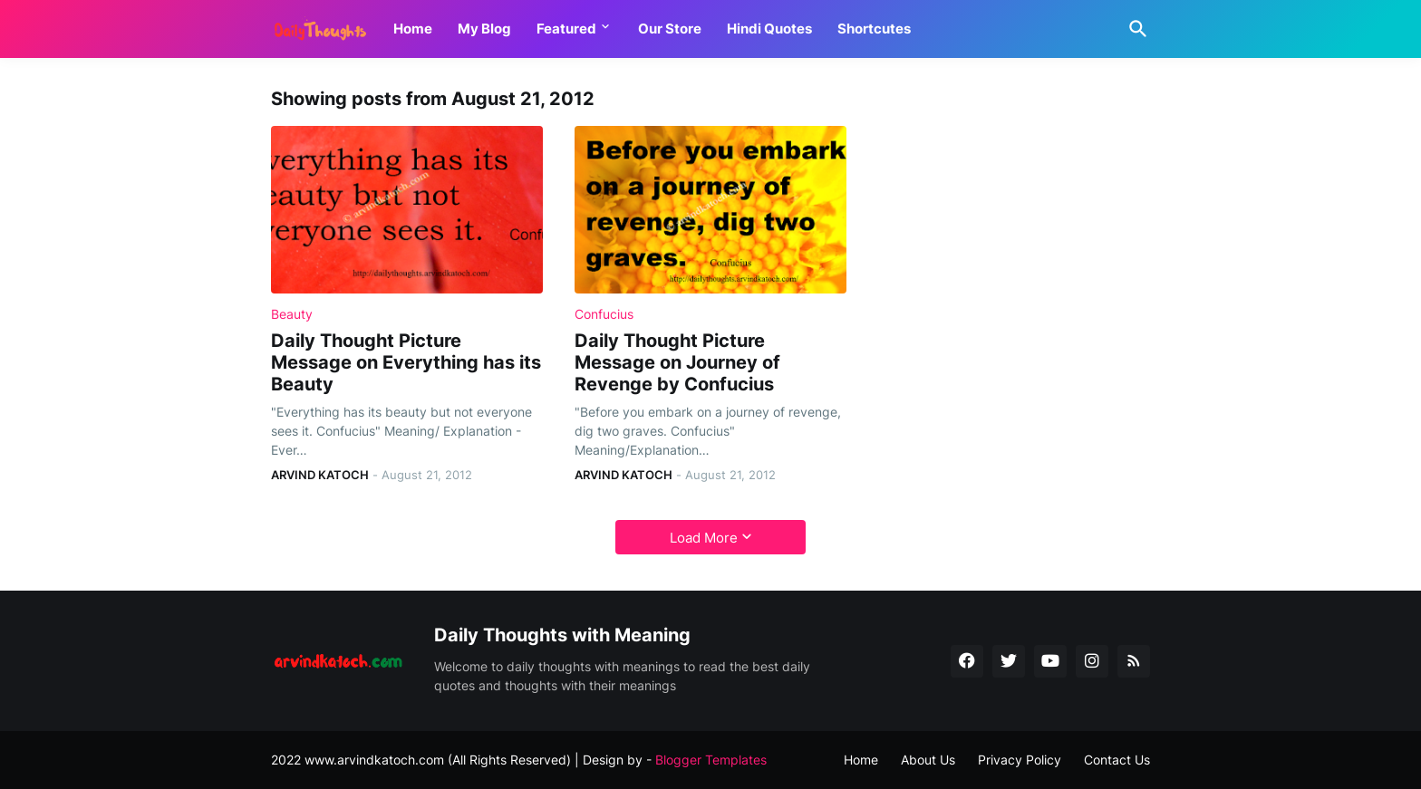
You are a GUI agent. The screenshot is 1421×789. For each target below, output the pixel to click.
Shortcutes (874, 28)
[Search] (1134, 29)
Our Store (669, 28)
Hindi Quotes (769, 28)
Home (412, 28)
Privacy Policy (1019, 759)
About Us (928, 759)
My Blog (484, 28)
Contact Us (1117, 759)
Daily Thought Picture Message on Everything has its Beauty (406, 362)
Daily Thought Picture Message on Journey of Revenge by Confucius (677, 362)
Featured (566, 28)
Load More (704, 537)
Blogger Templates (711, 759)
